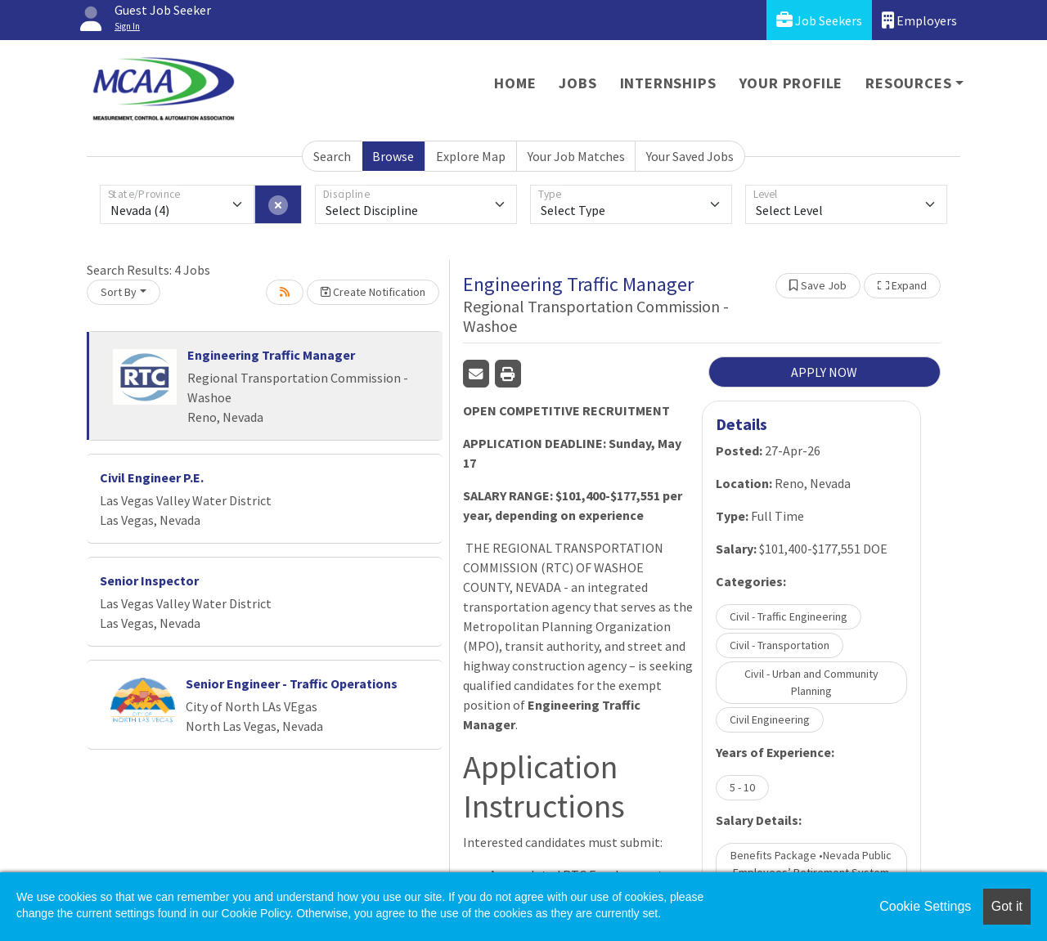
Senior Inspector (149, 580)
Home (515, 83)
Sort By (119, 292)
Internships (668, 83)
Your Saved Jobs (690, 156)
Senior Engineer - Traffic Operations (292, 683)
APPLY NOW (824, 372)
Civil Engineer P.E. (152, 477)
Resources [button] (908, 83)
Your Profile (791, 83)
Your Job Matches (576, 156)
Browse (393, 156)
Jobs (577, 83)
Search (332, 156)
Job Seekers (819, 20)
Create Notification (373, 292)
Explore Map (471, 156)
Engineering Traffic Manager (271, 355)
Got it (1006, 906)
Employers (919, 20)
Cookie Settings (925, 906)
